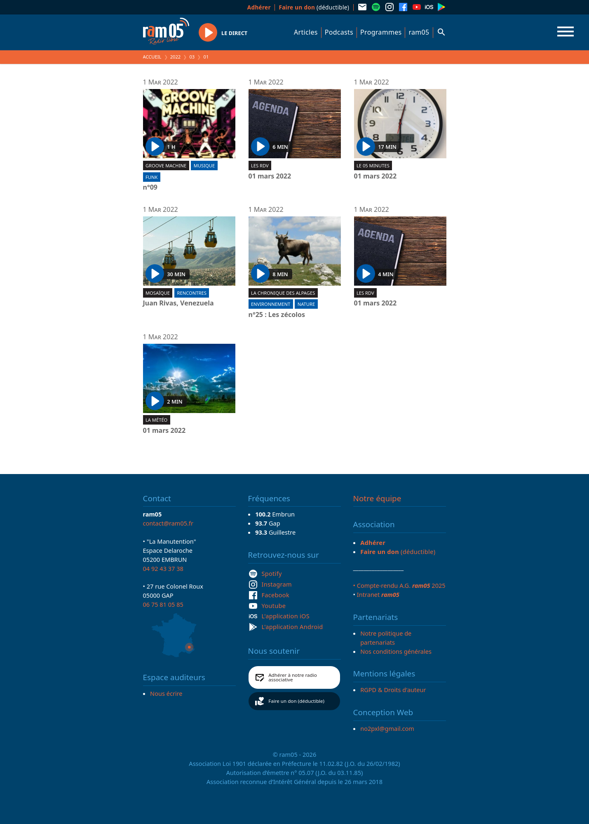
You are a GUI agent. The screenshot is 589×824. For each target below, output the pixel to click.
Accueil (152, 57)
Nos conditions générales (396, 651)
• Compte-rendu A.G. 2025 (399, 585)
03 (192, 57)
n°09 (150, 187)
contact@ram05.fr (168, 523)
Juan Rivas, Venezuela (178, 303)
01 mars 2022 (270, 176)
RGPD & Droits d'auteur (393, 689)
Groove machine (165, 165)
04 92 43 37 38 (163, 568)
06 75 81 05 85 (163, 604)
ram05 (418, 32)
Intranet (378, 594)
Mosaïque (157, 293)
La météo (156, 420)
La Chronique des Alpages (283, 293)
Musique (204, 165)
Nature (306, 304)
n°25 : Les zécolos (277, 315)
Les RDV (260, 165)
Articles (306, 32)
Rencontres (192, 293)
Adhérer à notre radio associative (292, 677)
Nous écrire (166, 693)
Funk (151, 177)
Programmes (380, 32)
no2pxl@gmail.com (387, 728)
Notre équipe (377, 498)
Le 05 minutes (373, 165)
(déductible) (314, 7)
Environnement (270, 304)
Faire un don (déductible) (296, 701)
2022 (175, 57)
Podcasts (339, 32)
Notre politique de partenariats (385, 637)
